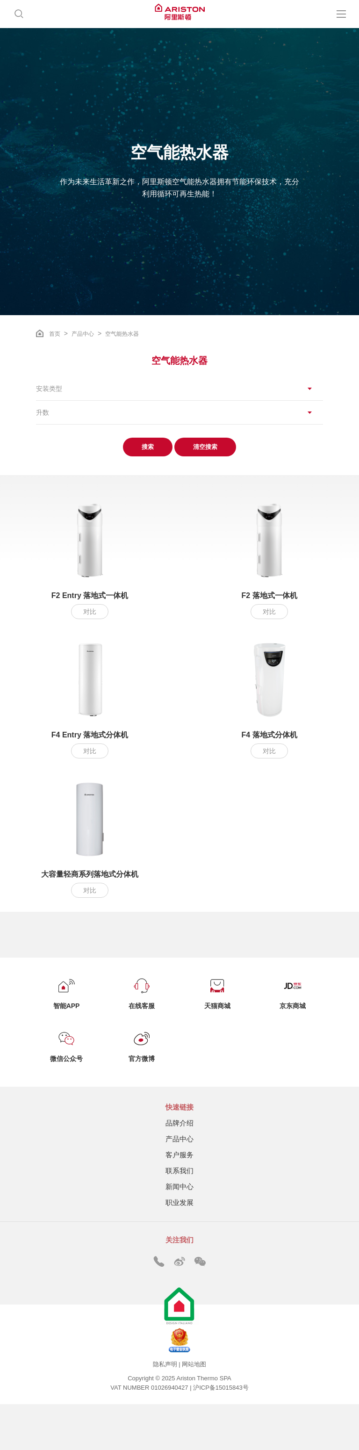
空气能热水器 (122, 334)
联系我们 (179, 1171)
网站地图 (194, 1364)
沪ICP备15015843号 (221, 1387)
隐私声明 (165, 1364)
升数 (42, 412)
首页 (54, 334)
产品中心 (83, 334)
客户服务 (179, 1155)
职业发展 (179, 1202)
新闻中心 (179, 1186)
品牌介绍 (179, 1123)
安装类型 (49, 388)
